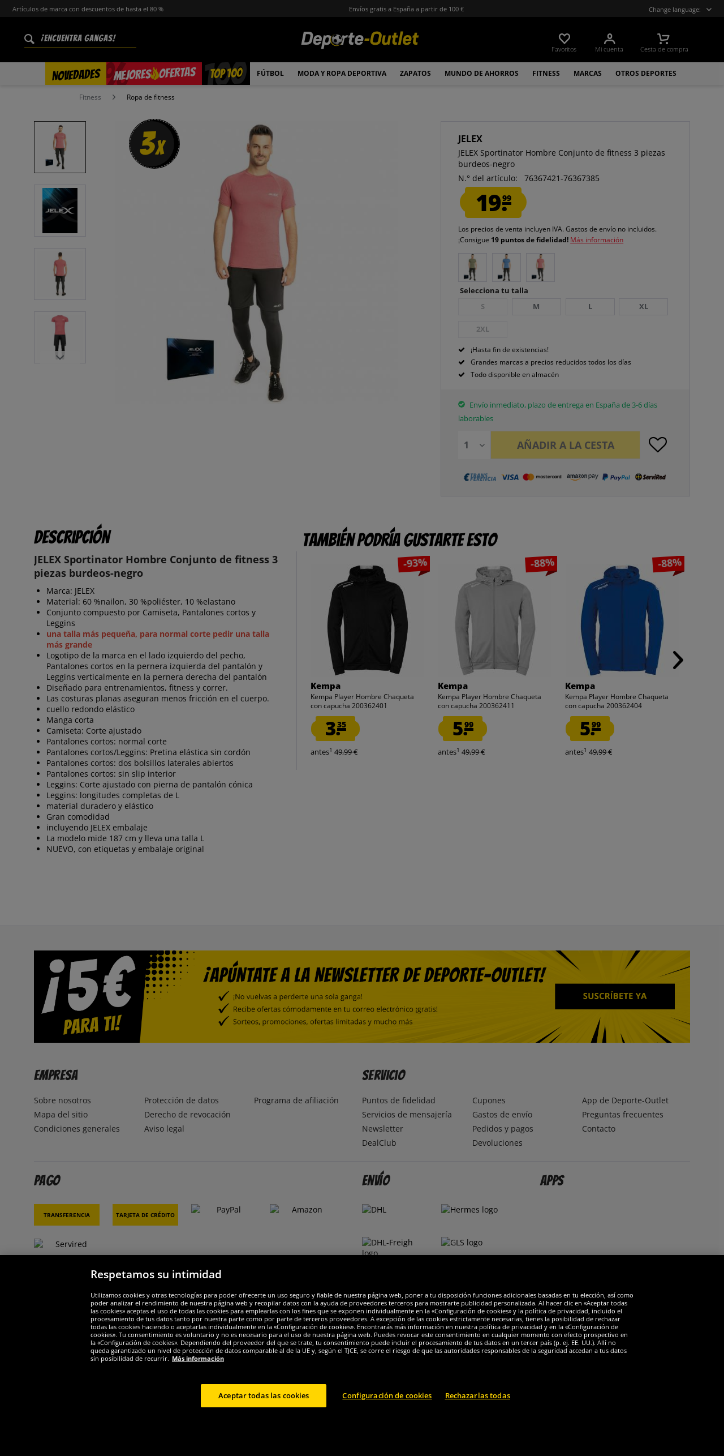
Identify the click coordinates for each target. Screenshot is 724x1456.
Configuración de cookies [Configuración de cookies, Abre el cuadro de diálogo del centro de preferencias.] (387, 1409)
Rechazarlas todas (477, 1409)
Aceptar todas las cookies (263, 1409)
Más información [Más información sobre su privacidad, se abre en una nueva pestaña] (198, 1372)
